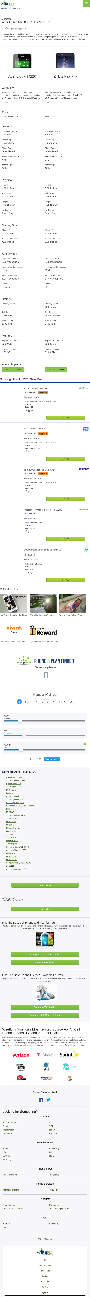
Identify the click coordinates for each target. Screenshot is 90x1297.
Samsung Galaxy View (15, 803)
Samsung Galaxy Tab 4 (15, 815)
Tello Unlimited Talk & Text (36, 429)
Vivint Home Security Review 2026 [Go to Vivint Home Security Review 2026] (13, 642)
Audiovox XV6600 (13, 787)
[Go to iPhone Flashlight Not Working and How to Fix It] (43, 603)
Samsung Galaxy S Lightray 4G (18, 863)
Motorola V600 (12, 853)
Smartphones (9, 1205)
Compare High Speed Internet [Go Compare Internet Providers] (45, 1015)
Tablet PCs (54, 1175)
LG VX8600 (11, 831)
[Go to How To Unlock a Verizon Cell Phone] (13, 603)
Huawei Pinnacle (13, 796)
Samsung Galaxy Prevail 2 (16, 780)
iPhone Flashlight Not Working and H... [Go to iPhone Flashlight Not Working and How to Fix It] (44, 615)
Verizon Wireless (10, 1122)
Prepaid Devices (56, 1205)
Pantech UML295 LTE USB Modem (20, 806)
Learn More (45, 885)
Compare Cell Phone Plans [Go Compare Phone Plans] (45, 954)
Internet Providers (11, 1190)
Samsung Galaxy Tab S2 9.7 (17, 847)
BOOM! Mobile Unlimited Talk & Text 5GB (43, 550)
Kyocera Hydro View (14, 777)
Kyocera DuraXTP (13, 784)
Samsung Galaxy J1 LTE (16, 869)
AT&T (51, 1122)
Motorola (7, 1156)
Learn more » (7, 102)
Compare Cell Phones (9, 8)
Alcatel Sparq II (12, 844)
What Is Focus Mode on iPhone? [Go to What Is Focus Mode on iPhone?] (71, 615)
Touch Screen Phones (13, 1209)
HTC (5, 1152)
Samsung (7, 1159)
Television (53, 1190)
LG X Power (11, 790)
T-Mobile (53, 1126)
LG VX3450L (11, 860)
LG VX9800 (11, 822)
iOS (4, 1227)
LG (50, 1152)
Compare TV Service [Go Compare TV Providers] (45, 1007)
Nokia (51, 1156)
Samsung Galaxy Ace (14, 799)
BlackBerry (54, 1149)
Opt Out (45, 1293)
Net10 (52, 1130)
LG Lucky (10, 825)
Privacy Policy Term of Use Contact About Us (45, 1273)
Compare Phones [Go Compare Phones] (44, 962)
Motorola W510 (12, 841)
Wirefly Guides (45, 1239)
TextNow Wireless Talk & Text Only (39, 470)
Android (6, 1224)
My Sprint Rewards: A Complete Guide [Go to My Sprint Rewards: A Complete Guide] (44, 642)
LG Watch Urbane (13, 828)
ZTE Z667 (10, 812)
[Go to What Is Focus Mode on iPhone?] (72, 603)
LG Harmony (11, 809)
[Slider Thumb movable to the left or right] (20, 722)
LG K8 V (9, 793)
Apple (5, 1149)
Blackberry (54, 1224)
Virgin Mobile (8, 1130)
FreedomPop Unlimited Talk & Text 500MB (43, 510)
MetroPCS (7, 1133)
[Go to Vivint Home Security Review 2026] (13, 630)
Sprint (5, 1126)
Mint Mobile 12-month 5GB (36, 388)
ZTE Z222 (10, 866)
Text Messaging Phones (60, 1209)
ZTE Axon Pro (11, 819)
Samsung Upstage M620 (16, 850)
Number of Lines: (45, 694)
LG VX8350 (11, 857)
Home (45, 1260)
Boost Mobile (55, 1133)
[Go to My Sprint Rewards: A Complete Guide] (43, 630)
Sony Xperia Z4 (12, 837)
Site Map (44, 1287)
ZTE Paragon (11, 834)
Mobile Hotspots (10, 1175)
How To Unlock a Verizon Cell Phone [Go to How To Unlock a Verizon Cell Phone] (13, 615)
